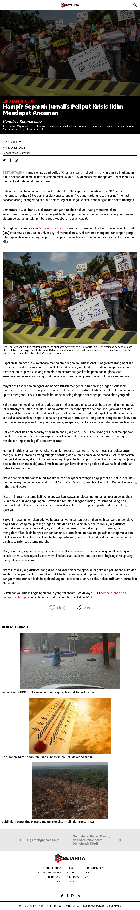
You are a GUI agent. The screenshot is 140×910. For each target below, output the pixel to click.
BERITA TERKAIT (15, 627)
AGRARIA (71, 881)
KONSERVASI (72, 877)
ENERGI (70, 868)
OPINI (87, 872)
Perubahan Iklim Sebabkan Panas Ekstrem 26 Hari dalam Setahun (47, 757)
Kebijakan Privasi (94, 906)
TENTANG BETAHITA (50, 868)
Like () (57, 607)
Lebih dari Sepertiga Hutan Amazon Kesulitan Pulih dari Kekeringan (48, 821)
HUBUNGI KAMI (53, 877)
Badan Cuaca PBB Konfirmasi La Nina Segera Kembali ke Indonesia (48, 692)
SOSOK (88, 877)
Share (83, 607)
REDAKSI (56, 881)
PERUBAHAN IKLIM (94, 868)
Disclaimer (114, 906)
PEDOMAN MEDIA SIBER (48, 872)
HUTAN (70, 872)
